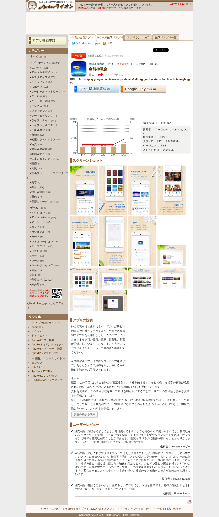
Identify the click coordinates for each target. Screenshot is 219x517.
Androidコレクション (44, 375)
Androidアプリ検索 (43, 340)
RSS (107, 43)
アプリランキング (138, 37)
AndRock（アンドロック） (48, 344)
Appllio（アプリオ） (44, 371)
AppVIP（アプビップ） (46, 353)
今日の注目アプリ (82, 37)
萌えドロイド (40, 335)
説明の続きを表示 (84, 414)
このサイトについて (181, 3)
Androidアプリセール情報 (47, 348)
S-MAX (36, 367)
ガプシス (37, 362)
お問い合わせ (173, 508)
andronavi (37, 327)
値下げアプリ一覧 (166, 37)
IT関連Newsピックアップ (47, 380)
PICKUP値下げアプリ (110, 37)
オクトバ (37, 331)
